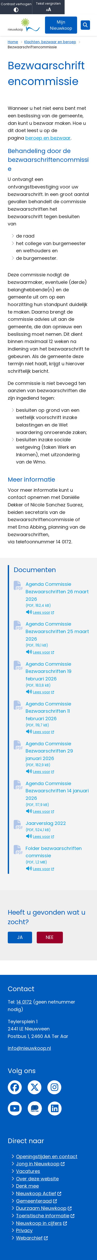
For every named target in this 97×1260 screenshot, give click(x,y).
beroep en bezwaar (48, 138)
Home (13, 42)
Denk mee (27, 1186)
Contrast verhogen (16, 7)
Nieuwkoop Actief (38, 1193)
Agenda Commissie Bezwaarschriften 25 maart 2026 (57, 634)
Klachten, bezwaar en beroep (50, 42)
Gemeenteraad (36, 1201)
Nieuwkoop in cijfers (41, 1223)
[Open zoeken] (85, 25)
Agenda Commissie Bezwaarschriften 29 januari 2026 (57, 754)
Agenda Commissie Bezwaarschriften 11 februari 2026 (57, 714)
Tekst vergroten (48, 7)
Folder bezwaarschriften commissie (57, 855)
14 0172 (24, 1002)
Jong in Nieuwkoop (40, 1163)
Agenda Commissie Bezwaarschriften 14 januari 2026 (57, 794)
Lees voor (40, 612)
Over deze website (37, 1178)
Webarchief (32, 1238)
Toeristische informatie (45, 1215)
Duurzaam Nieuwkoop (44, 1208)
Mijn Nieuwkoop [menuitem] (61, 25)
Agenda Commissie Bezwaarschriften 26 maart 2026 (57, 595)
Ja (20, 937)
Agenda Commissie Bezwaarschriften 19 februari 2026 (57, 674)
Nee (50, 937)
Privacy (24, 1230)
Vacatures (28, 1171)
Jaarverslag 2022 (57, 826)
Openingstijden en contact (46, 1156)
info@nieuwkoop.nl (29, 1048)
